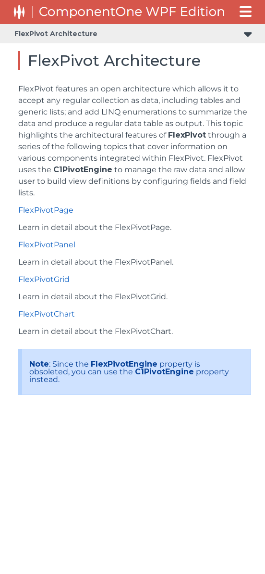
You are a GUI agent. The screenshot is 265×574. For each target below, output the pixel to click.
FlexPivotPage (45, 210)
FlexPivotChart (46, 314)
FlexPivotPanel (46, 244)
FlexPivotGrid (44, 279)
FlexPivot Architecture (55, 33)
